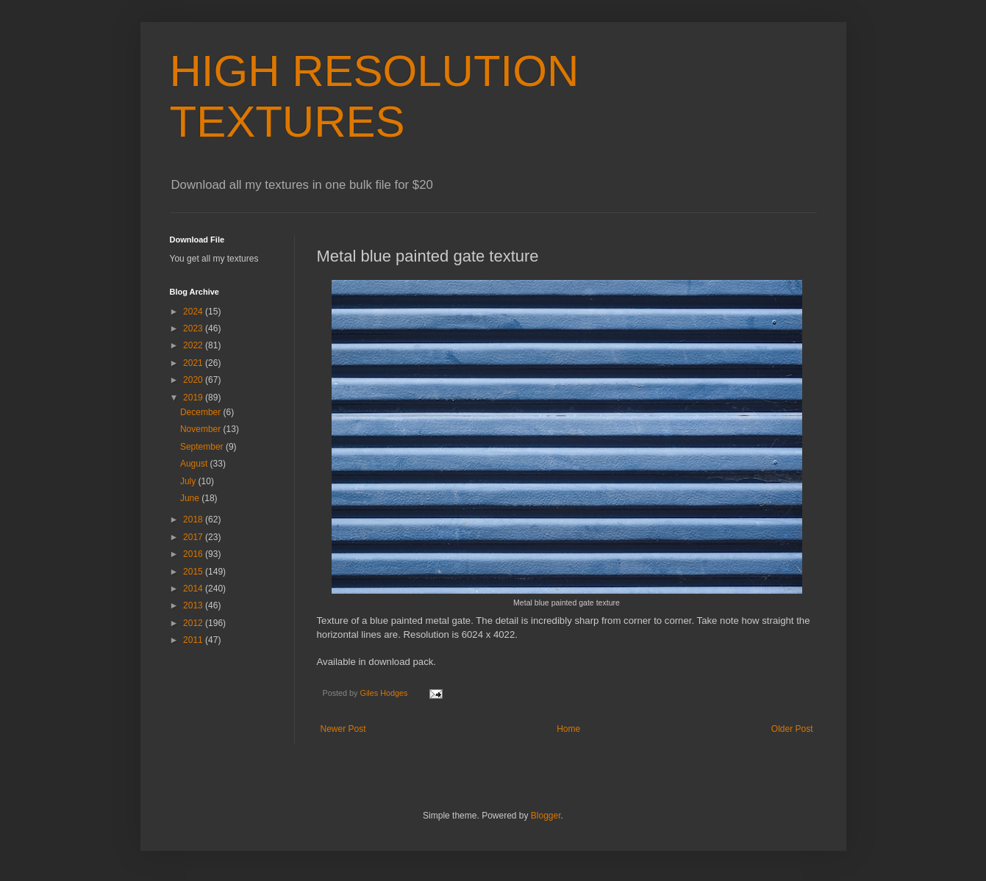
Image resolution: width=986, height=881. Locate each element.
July (189, 481)
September (203, 447)
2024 (194, 311)
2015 (194, 572)
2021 (194, 363)
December (202, 412)
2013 (194, 605)
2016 (194, 554)
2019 (194, 397)
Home (568, 729)
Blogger (546, 815)
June (190, 498)
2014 (194, 588)
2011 (194, 640)
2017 (194, 537)
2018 (194, 519)
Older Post (792, 729)
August (195, 464)
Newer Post (343, 729)
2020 (194, 380)
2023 (194, 328)
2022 (194, 345)
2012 (194, 623)
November (202, 429)
